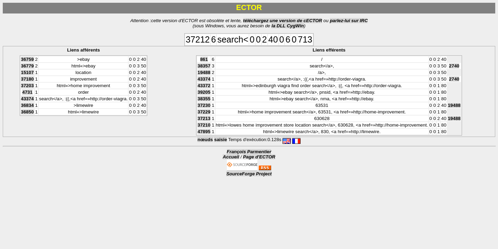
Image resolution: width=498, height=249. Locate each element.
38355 (203, 98)
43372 (203, 85)
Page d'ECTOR (259, 156)
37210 (203, 125)
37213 (203, 118)
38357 (203, 65)
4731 (27, 92)
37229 (203, 111)
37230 (203, 105)
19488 (203, 72)
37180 (27, 79)
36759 (27, 59)
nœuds (205, 139)
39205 (203, 92)
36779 (27, 65)
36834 (27, 105)
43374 (27, 98)
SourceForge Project (248, 173)
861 (204, 59)
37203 (27, 85)
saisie (220, 139)
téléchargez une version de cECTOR (282, 20)
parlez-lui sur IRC (349, 20)
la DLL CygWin (287, 25)
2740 (454, 65)
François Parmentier (249, 151)
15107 (27, 72)
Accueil (231, 156)
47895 (203, 131)
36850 (27, 111)
